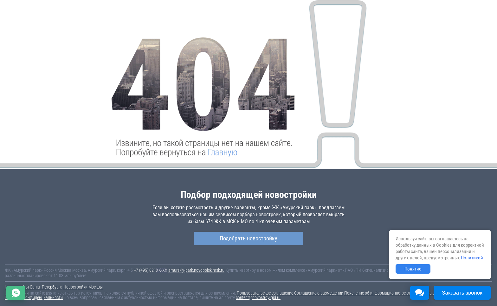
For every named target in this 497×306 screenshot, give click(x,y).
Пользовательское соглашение (265, 293)
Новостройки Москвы (83, 287)
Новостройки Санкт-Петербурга (33, 287)
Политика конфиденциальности (34, 297)
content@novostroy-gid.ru (258, 297)
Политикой (472, 258)
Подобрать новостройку (248, 238)
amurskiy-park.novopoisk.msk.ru (196, 270)
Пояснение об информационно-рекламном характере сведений (401, 293)
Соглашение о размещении (318, 293)
